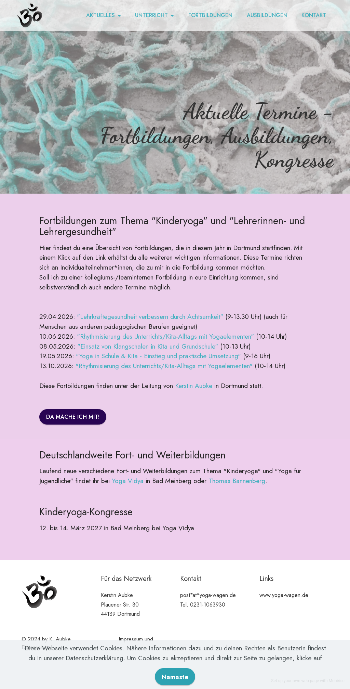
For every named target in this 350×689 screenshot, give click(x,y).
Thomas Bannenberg (236, 480)
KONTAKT (313, 15)
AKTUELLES (100, 15)
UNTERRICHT (151, 15)
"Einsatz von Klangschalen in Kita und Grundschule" (147, 346)
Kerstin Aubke (193, 385)
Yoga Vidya (128, 480)
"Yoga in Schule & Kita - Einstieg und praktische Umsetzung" (158, 356)
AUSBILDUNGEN (267, 15)
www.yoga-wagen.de (283, 595)
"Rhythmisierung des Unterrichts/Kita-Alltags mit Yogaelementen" (165, 336)
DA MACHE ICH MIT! (72, 417)
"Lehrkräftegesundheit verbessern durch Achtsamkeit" (150, 316)
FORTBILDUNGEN (210, 15)
